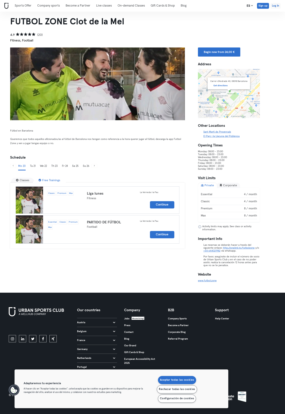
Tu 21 (33, 166)
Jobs (126, 318)
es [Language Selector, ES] (250, 5)
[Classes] (22, 180)
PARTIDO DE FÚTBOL (104, 222)
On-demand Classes (131, 5)
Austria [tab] (96, 322)
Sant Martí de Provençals (217, 132)
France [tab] (96, 340)
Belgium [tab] (96, 331)
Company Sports (177, 318)
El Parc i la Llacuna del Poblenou (221, 136)
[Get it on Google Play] (47, 326)
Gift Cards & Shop (163, 5)
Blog (183, 5)
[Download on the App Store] (21, 326)
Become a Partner (78, 5)
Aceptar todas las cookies (177, 380)
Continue (162, 204)
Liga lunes (95, 193)
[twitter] (32, 338)
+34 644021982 (211, 251)
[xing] (53, 338)
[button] (14, 390)
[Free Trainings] (49, 180)
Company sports (48, 5)
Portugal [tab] (96, 367)
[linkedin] (22, 338)
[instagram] (12, 338)
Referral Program (178, 339)
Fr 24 (65, 166)
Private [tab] (207, 185)
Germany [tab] (96, 349)
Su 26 (86, 166)
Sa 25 (75, 166)
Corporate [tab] (228, 185)
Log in (275, 5)
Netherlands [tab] (96, 358)
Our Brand (130, 345)
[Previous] (23, 83)
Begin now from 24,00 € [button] (219, 52)
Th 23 (54, 166)
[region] (121, 388)
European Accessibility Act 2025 (139, 361)
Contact (128, 332)
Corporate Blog (177, 332)
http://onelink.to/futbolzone (239, 248)
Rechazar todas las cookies (177, 389)
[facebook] (43, 338)
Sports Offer (23, 5)
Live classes (104, 5)
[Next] (172, 83)
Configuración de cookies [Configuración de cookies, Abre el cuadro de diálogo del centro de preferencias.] (177, 398)
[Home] (5, 6)
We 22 (43, 166)
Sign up (263, 5)
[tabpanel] (229, 205)
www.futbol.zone (207, 280)
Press (127, 325)
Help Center (222, 318)
